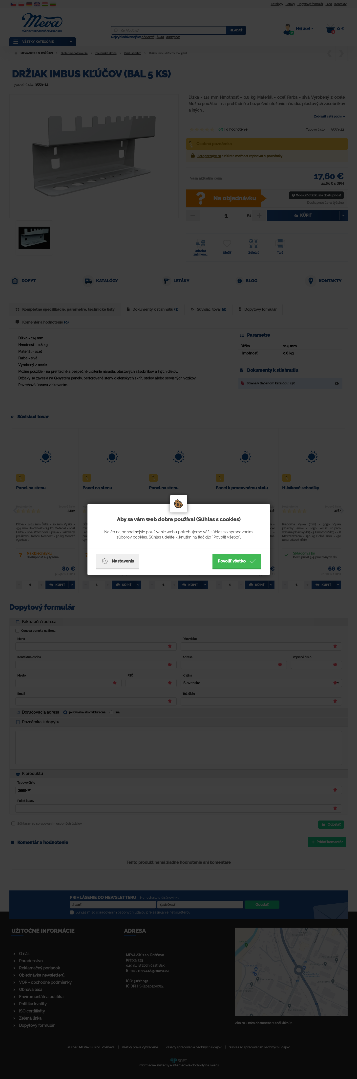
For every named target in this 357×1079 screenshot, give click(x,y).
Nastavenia (118, 561)
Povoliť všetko (237, 561)
